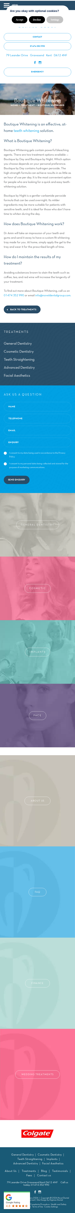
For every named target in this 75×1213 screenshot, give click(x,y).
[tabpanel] (37, 1133)
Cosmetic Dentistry (19, 351)
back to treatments (23, 309)
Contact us (44, 1174)
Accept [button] (19, 19)
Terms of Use (37, 1206)
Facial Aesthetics (17, 375)
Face (37, 715)
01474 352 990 (37, 45)
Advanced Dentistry (19, 367)
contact (37, 36)
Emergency (37, 71)
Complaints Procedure (40, 1204)
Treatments (29, 1170)
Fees (29, 1174)
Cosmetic (37, 587)
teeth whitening (26, 130)
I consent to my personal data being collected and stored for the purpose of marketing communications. (36, 465)
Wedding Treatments (37, 1073)
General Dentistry (18, 343)
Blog (44, 1170)
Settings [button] (55, 19)
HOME (14, 104)
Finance (37, 982)
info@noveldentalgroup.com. (53, 294)
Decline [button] (37, 19)
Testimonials (60, 1170)
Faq (37, 891)
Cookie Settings (51, 1206)
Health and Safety (58, 1204)
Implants (38, 651)
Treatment (28, 104)
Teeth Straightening (19, 359)
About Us (37, 800)
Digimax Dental (56, 1199)
